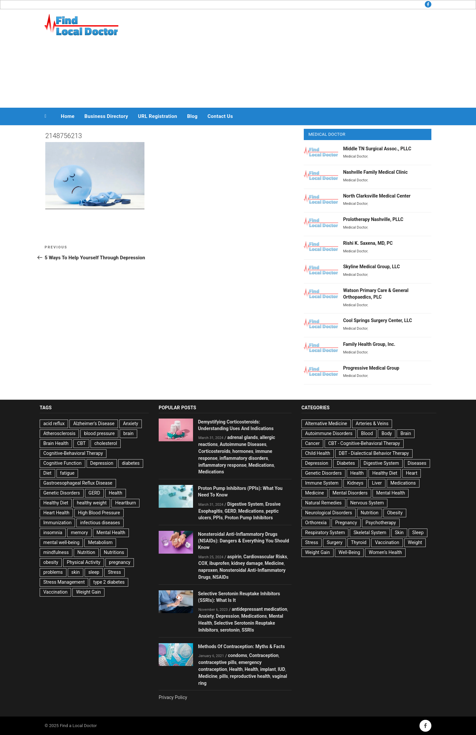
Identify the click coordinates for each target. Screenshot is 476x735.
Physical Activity (83, 562)
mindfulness (56, 552)
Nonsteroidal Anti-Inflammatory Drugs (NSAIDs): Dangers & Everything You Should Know (243, 541)
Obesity (395, 512)
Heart (411, 473)
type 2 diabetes (109, 582)
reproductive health (250, 676)
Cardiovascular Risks (265, 556)
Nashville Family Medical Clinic (375, 172)
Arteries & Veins (372, 423)
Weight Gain (88, 592)
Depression (101, 463)
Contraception (264, 655)
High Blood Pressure (99, 512)
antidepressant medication (259, 609)
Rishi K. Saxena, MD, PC (368, 243)
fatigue (67, 473)
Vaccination (55, 592)
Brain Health (55, 443)
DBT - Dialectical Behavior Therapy (374, 453)
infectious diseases (100, 522)
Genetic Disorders (61, 493)
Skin (399, 532)
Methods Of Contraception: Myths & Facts (241, 646)
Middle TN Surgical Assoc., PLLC (377, 148)
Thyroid (359, 542)
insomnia (52, 532)
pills (223, 676)
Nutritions (114, 552)
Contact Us (220, 116)
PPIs (218, 517)
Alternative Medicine (326, 423)
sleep (93, 572)
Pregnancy (346, 522)
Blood (367, 433)
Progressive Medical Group (371, 368)
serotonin (230, 630)
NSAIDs (220, 577)
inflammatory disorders (243, 458)
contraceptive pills (217, 662)
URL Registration (157, 116)
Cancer (312, 443)
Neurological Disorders (328, 512)
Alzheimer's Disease (93, 423)
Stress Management (64, 582)
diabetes (130, 463)
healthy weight (91, 502)
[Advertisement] (304, 57)
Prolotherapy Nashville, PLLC (373, 219)
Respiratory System (325, 532)
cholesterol (105, 443)
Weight (415, 542)
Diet (47, 473)
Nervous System (367, 502)
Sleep (417, 532)
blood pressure (99, 433)
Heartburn (125, 502)
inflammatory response (222, 465)
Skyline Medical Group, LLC (371, 266)
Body (386, 433)
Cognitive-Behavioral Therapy (73, 453)
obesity (50, 562)
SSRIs (248, 630)
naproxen (208, 570)
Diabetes (346, 463)
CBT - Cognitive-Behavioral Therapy (364, 443)
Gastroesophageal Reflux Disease (77, 483)
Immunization (57, 522)
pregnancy (120, 562)
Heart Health (56, 512)
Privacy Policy (173, 697)
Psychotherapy (381, 522)
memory (79, 532)
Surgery (334, 542)
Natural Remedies (323, 502)
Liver (377, 483)
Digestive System (245, 504)
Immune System (321, 483)
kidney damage (247, 563)
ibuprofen (219, 563)
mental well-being (61, 542)
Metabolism (100, 542)
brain (128, 433)
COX (203, 563)
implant (268, 669)
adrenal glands (242, 437)
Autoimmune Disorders (328, 433)
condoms (237, 655)
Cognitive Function (62, 463)
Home (67, 116)
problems (53, 572)
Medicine (274, 563)
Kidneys (355, 483)
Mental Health (111, 532)
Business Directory (106, 116)
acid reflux (53, 423)
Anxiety (130, 423)
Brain (405, 433)
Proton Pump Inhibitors (249, 517)
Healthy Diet (55, 502)
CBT (81, 443)
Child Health (317, 453)
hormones (243, 451)
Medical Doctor (355, 156)
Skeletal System (369, 532)
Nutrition (86, 552)
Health (115, 493)
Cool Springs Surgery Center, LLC (377, 320)
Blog (192, 116)
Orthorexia (316, 522)
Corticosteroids (214, 451)
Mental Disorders (350, 493)
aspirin (234, 556)
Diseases (417, 463)
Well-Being (349, 552)
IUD (281, 669)
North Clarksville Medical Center (377, 196)
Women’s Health (385, 552)
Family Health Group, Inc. (369, 344)
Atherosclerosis (59, 433)
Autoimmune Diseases (243, 444)
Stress (114, 572)
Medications (261, 465)
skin (75, 572)
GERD (94, 493)
